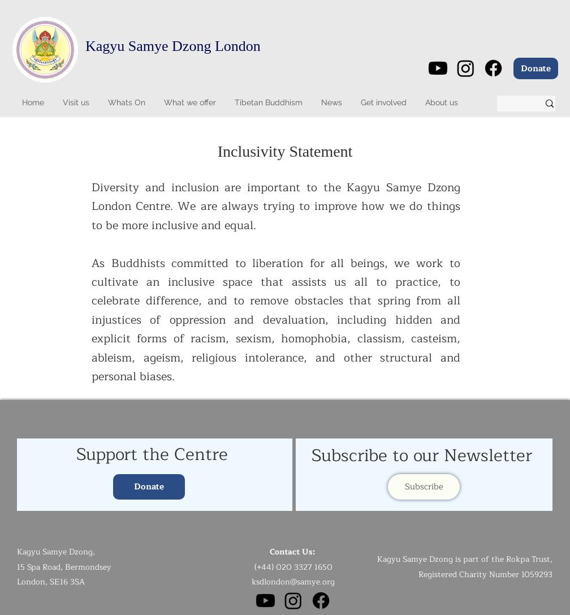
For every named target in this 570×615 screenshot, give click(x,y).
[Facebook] (493, 68)
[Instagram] (466, 68)
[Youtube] (438, 68)
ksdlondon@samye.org (293, 581)
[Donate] (535, 68)
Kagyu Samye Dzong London (173, 46)
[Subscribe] (424, 487)
